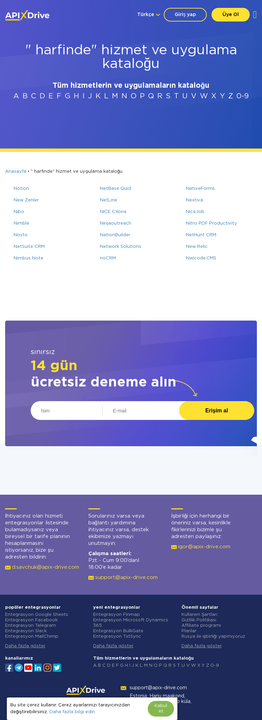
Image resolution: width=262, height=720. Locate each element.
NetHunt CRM (201, 235)
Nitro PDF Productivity (211, 223)
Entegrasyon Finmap (116, 615)
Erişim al (216, 410)
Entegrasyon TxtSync (117, 636)
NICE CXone (113, 212)
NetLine (108, 200)
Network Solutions (120, 247)
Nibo (19, 212)
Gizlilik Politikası (198, 620)
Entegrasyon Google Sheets (36, 615)
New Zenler (26, 200)
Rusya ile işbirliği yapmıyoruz (213, 636)
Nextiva (194, 200)
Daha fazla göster (25, 646)
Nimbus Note (28, 258)
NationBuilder (115, 235)
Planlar (188, 631)
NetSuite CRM (29, 247)
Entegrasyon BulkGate (118, 631)
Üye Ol (230, 15)
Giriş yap (185, 15)
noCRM (108, 258)
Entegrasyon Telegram (30, 625)
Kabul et (161, 708)
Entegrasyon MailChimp (31, 636)
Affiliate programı (201, 625)
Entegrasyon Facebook (31, 620)
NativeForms (200, 188)
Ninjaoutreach (115, 223)
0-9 (242, 96)
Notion (21, 188)
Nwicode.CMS (201, 258)
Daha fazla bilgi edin (72, 712)
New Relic (197, 247)
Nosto (21, 235)
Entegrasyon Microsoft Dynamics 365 (130, 622)
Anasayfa (15, 171)
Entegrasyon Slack (26, 631)
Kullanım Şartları (199, 615)
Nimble (21, 223)
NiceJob (195, 212)
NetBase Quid (115, 188)
